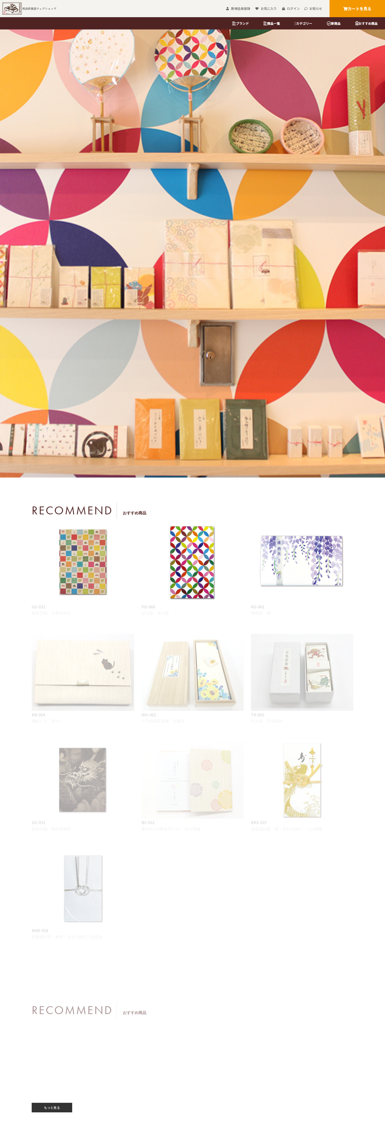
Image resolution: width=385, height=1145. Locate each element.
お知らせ (313, 8)
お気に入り (266, 8)
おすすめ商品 (366, 23)
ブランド (240, 23)
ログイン (290, 8)
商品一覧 (271, 23)
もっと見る (52, 1107)
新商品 (334, 23)
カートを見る (357, 9)
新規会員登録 (238, 8)
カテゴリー (303, 23)
